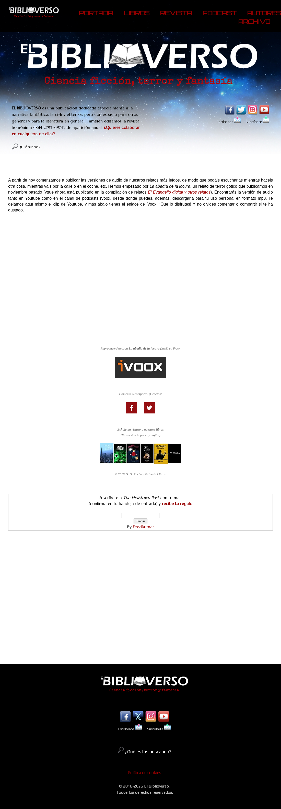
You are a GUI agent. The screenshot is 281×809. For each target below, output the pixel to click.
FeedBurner (143, 526)
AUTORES (264, 13)
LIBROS (136, 13)
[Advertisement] (140, 611)
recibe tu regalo (177, 503)
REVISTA (176, 13)
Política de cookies (144, 772)
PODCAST (220, 13)
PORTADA (96, 13)
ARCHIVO (254, 22)
